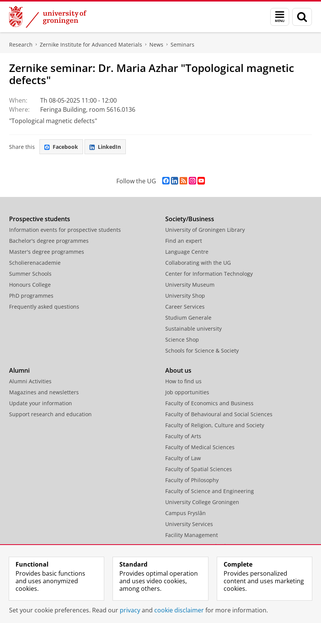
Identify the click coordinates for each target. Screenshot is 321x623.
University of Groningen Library (205, 229)
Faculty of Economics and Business (209, 403)
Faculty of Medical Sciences (200, 447)
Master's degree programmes (46, 251)
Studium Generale (188, 317)
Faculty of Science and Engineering (209, 491)
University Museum (190, 284)
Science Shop (182, 339)
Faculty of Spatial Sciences (198, 469)
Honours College (30, 284)
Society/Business (189, 219)
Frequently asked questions (44, 306)
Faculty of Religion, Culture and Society (214, 425)
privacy (130, 610)
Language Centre (186, 251)
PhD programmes (31, 295)
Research (21, 44)
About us (178, 370)
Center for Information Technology (209, 273)
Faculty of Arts (183, 436)
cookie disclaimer (179, 610)
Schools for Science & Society (202, 350)
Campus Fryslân (185, 513)
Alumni (19, 370)
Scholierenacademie (35, 262)
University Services (189, 524)
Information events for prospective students (65, 229)
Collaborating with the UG (198, 262)
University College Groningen (202, 502)
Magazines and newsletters (44, 392)
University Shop (185, 295)
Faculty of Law (183, 458)
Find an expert (183, 240)
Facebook (61, 146)
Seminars (182, 44)
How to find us (183, 381)
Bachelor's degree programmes (49, 240)
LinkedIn (105, 146)
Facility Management (191, 535)
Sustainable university (193, 328)
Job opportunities (187, 392)
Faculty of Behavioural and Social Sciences (218, 414)
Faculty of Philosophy (192, 480)
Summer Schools (30, 273)
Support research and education (50, 414)
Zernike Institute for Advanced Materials (91, 44)
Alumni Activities (30, 381)
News (156, 44)
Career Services (185, 306)
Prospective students (39, 219)
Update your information (40, 403)
